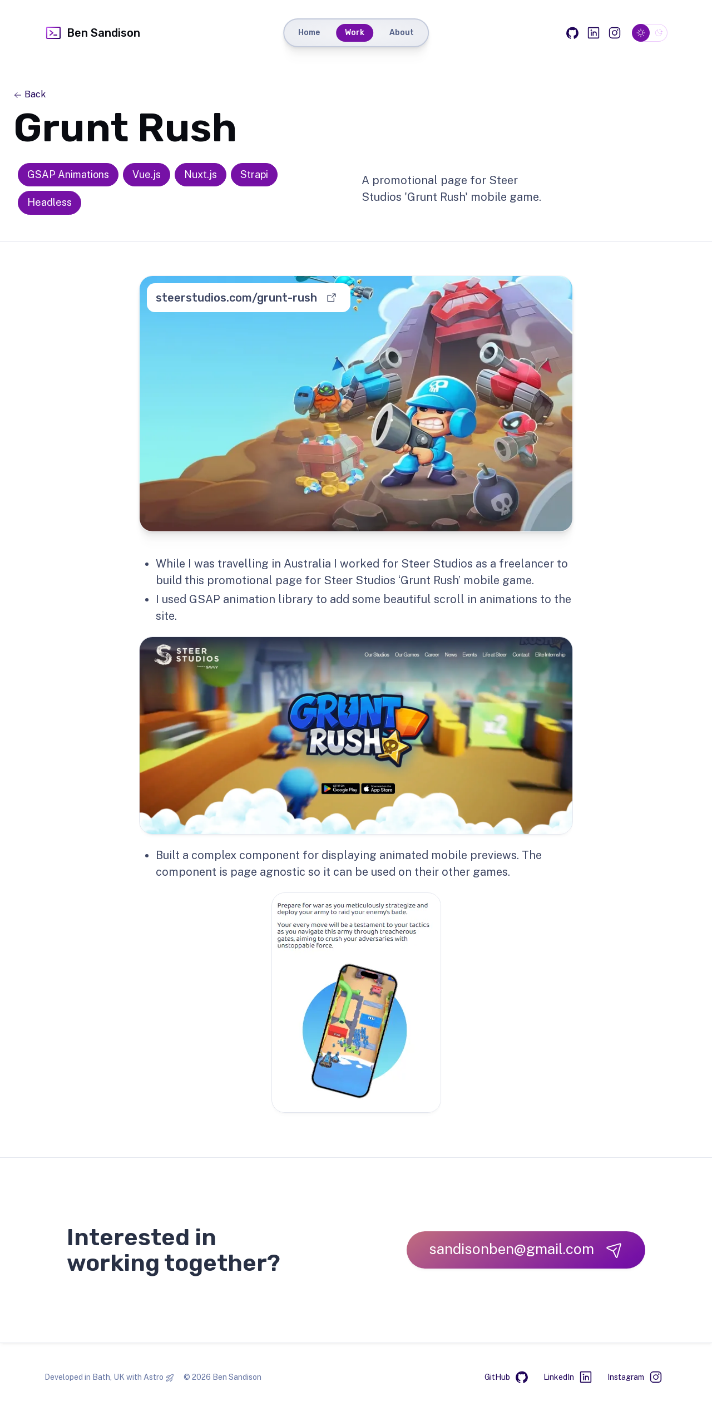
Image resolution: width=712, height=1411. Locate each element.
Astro (154, 1377)
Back (29, 94)
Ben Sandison (92, 33)
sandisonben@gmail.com (526, 1249)
